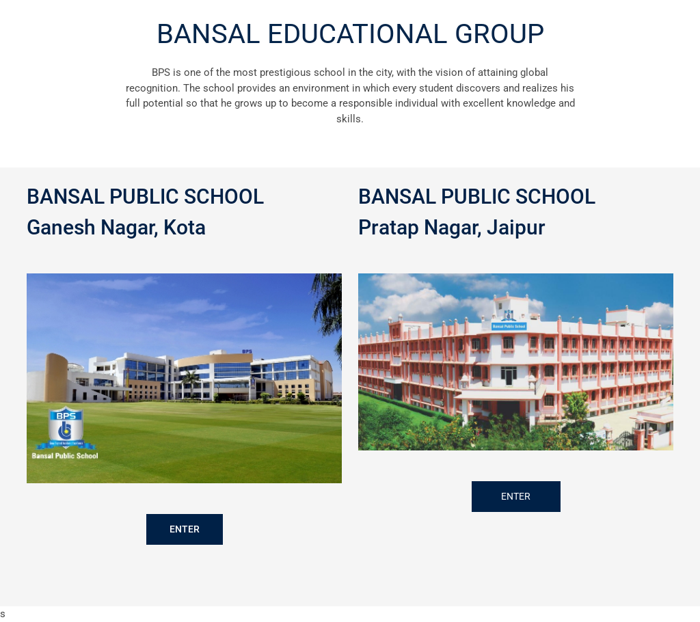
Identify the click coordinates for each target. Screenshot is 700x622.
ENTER (185, 529)
